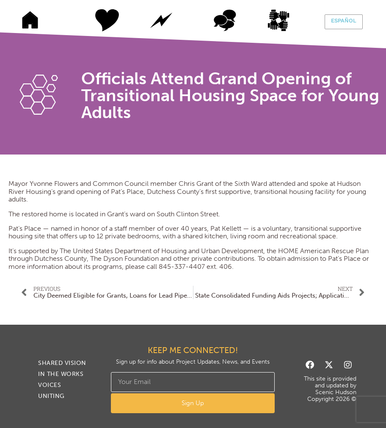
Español (343, 20)
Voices (225, 20)
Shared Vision (98, 20)
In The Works (161, 20)
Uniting (288, 20)
